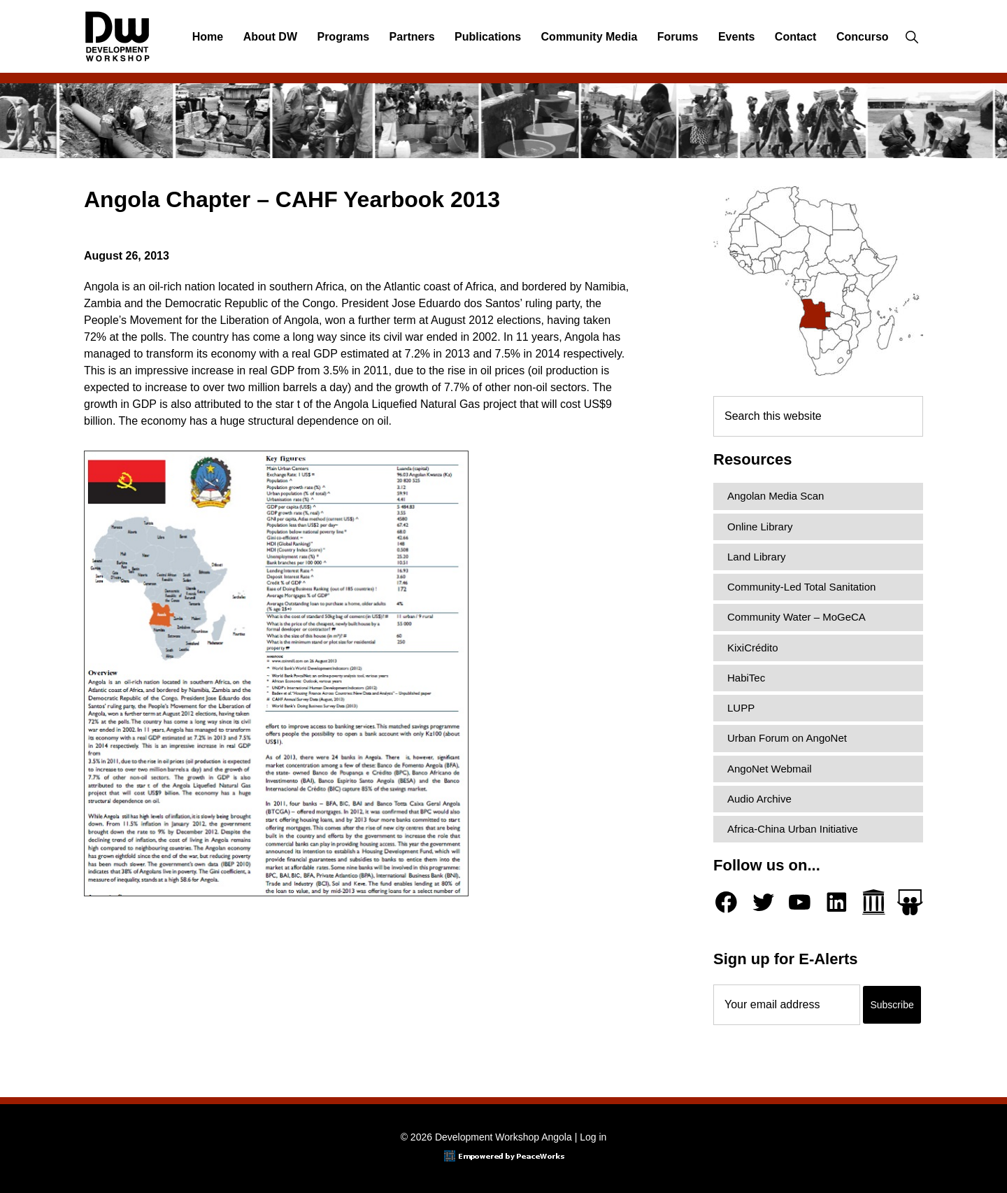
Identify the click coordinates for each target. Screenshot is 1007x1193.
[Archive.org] (874, 902)
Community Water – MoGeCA (796, 617)
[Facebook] (726, 902)
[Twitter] (763, 902)
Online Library (759, 526)
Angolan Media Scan (775, 496)
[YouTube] (800, 902)
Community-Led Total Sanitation (801, 587)
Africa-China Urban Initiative (792, 829)
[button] (911, 37)
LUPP (741, 708)
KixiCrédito (752, 648)
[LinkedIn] (837, 902)
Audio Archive (759, 799)
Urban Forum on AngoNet (787, 738)
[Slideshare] (910, 902)
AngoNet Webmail (769, 769)
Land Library (756, 557)
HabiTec (746, 678)
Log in (593, 1137)
